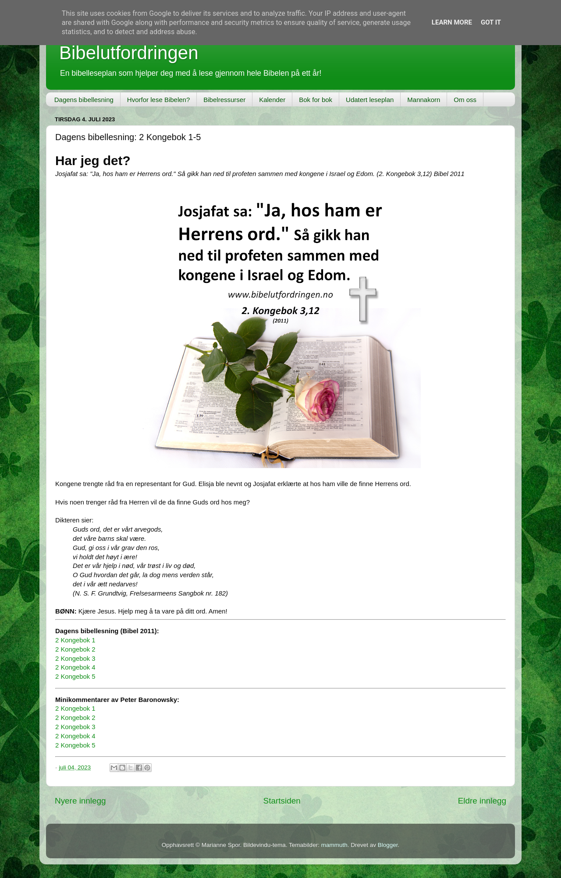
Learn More (452, 22)
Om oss (465, 99)
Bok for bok (315, 99)
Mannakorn (423, 99)
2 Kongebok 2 (75, 649)
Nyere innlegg (80, 800)
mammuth (334, 845)
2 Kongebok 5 (75, 676)
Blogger (388, 845)
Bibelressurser (224, 99)
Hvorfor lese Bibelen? (158, 99)
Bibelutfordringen (129, 52)
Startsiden (282, 800)
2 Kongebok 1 (75, 640)
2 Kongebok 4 (75, 667)
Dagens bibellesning (84, 99)
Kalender (272, 99)
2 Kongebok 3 (75, 658)
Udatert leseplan (370, 99)
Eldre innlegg (482, 800)
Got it (491, 22)
